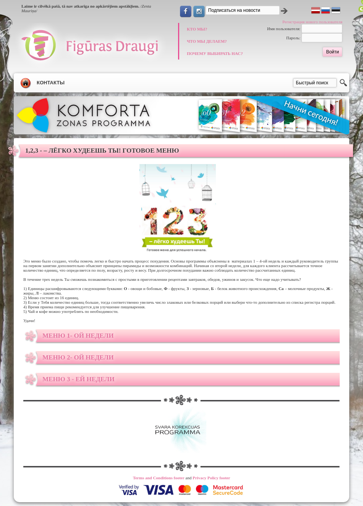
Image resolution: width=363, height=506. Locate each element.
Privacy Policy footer (211, 477)
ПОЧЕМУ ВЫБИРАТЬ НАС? (215, 53)
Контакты (51, 82)
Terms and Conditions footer (159, 477)
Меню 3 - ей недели (78, 379)
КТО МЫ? (197, 29)
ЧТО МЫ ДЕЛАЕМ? (207, 41)
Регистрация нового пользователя (312, 21)
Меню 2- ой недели (77, 357)
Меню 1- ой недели (77, 335)
